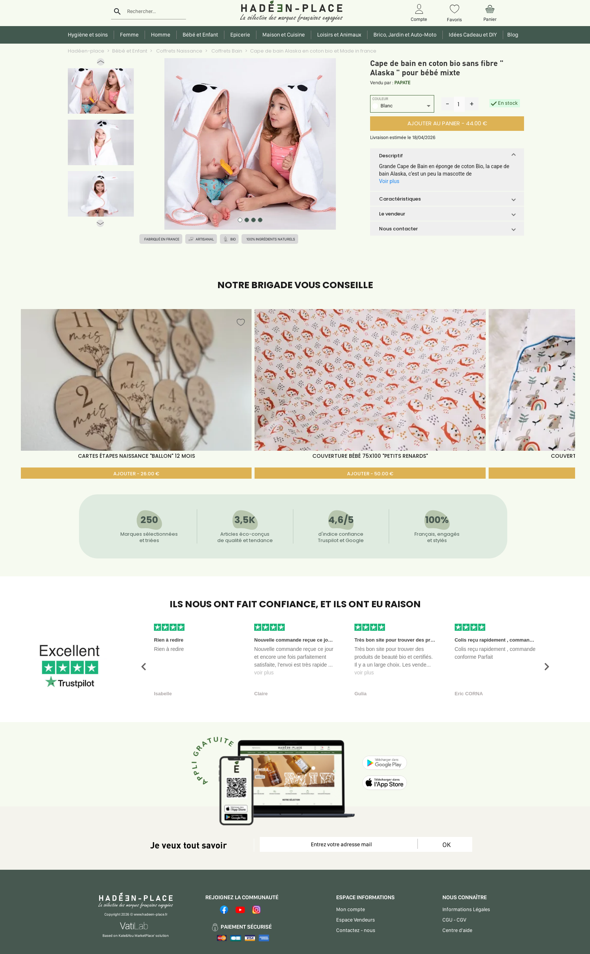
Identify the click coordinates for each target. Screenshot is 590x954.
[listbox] (402, 106)
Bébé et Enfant (129, 50)
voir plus (264, 673)
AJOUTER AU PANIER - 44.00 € (447, 123)
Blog (511, 34)
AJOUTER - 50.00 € (370, 473)
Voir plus (389, 181)
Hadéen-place (86, 50)
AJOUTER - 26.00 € (136, 473)
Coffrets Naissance (178, 50)
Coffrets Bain (226, 50)
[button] (100, 63)
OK (446, 844)
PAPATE (402, 82)
